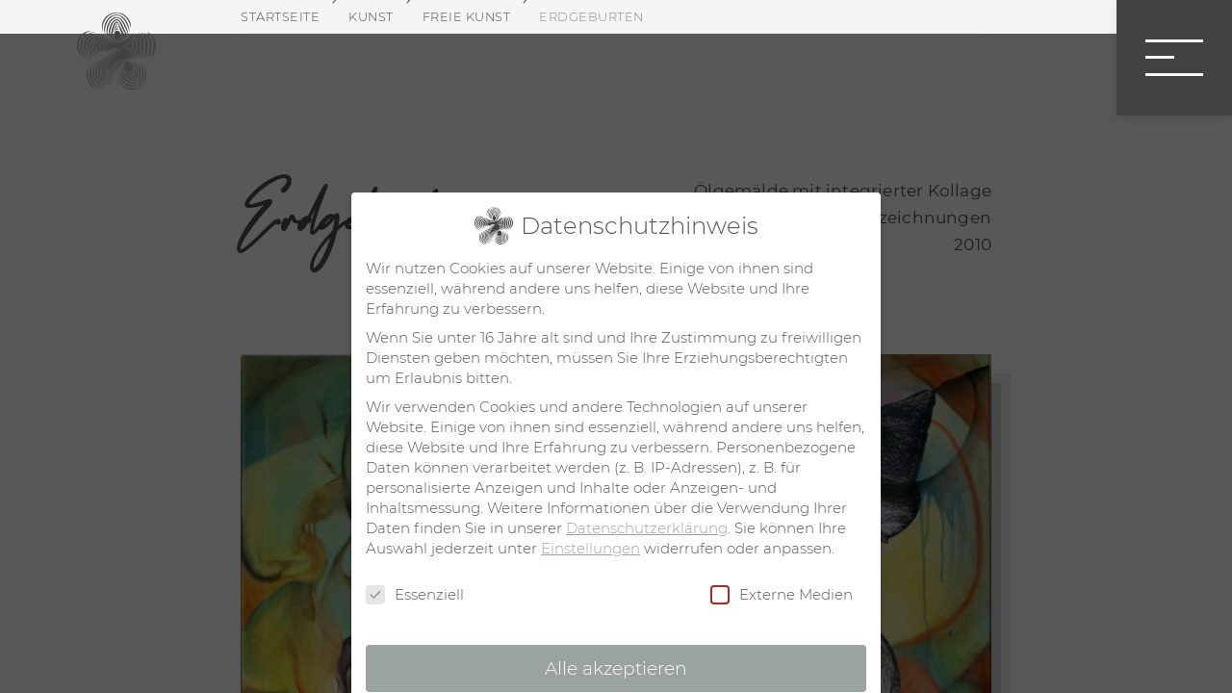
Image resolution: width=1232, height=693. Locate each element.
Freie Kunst (467, 17)
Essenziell (415, 594)
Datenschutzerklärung (647, 528)
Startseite (280, 17)
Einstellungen (590, 548)
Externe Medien (781, 594)
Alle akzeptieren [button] (616, 668)
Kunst (371, 17)
